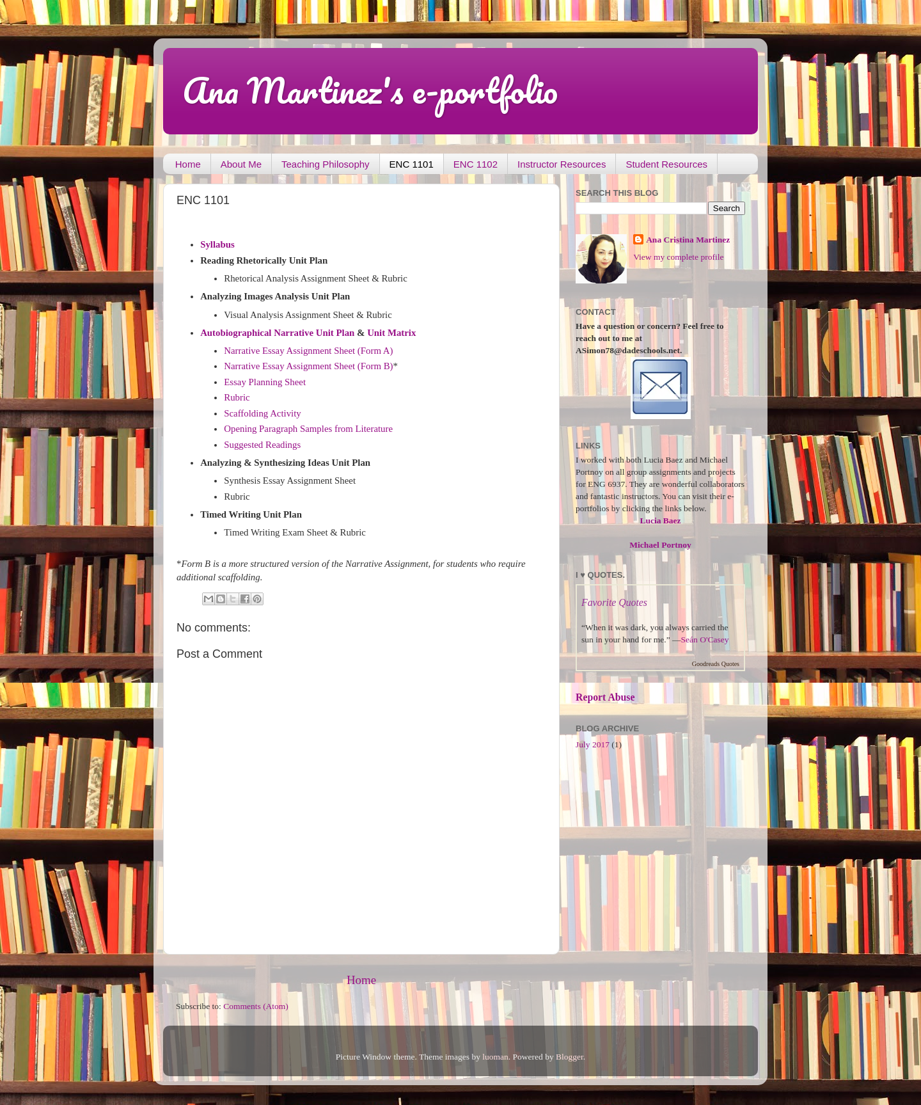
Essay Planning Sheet (265, 382)
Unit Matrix (391, 333)
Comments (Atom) (255, 1006)
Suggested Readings (262, 445)
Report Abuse (605, 697)
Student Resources (666, 164)
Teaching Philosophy (325, 164)
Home (188, 164)
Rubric (236, 397)
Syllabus (217, 244)
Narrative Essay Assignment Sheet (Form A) (308, 351)
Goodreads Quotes (715, 663)
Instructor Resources (561, 164)
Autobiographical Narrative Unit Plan (277, 333)
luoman (495, 1056)
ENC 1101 (412, 164)
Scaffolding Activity (262, 413)
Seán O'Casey (705, 639)
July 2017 (593, 744)
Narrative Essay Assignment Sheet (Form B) (308, 366)
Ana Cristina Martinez (688, 239)
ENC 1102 (475, 164)
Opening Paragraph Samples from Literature (308, 429)
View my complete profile (678, 257)
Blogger (569, 1056)
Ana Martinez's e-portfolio (370, 90)
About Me (241, 164)
